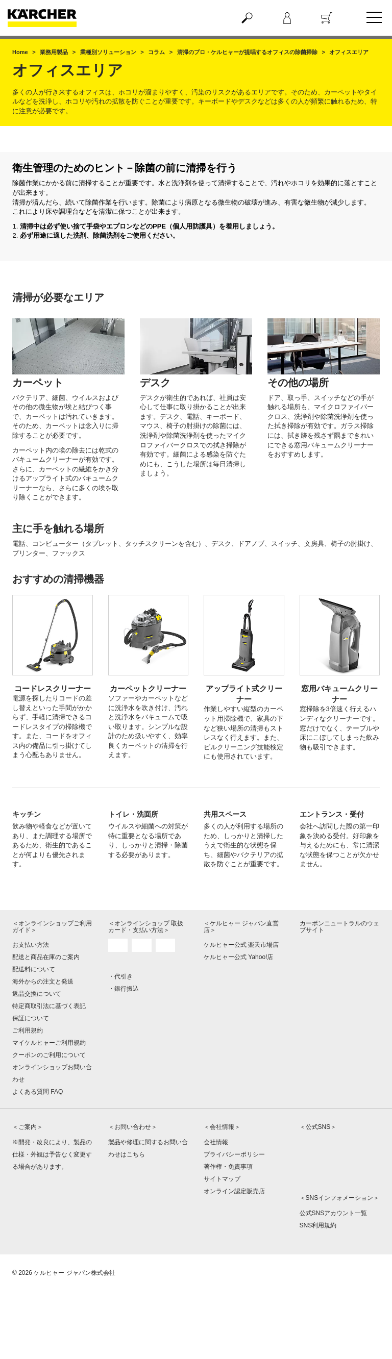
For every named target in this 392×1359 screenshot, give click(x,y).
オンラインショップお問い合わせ (52, 1073)
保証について (30, 1018)
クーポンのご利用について (49, 1055)
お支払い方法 (30, 944)
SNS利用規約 (318, 1225)
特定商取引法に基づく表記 (49, 1006)
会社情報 (216, 1142)
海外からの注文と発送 (43, 981)
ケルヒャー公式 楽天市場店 (241, 944)
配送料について (33, 969)
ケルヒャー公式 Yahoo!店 (238, 957)
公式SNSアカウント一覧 (334, 1213)
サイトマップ (222, 1178)
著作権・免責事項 (228, 1166)
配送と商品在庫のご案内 (46, 957)
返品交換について (36, 993)
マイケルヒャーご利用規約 (49, 1042)
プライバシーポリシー (234, 1154)
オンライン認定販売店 (234, 1191)
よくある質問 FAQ (37, 1091)
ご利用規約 (27, 1030)
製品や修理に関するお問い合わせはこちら (148, 1148)
